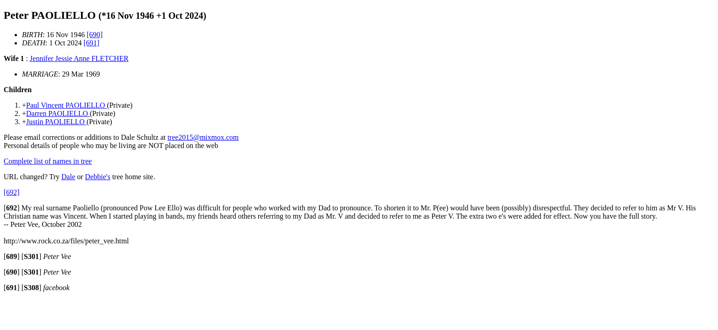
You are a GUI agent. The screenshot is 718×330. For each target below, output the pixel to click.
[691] (92, 43)
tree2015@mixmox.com (203, 137)
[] (12, 208)
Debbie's (97, 177)
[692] (12, 192)
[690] (95, 34)
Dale (68, 177)
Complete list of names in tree (48, 161)
